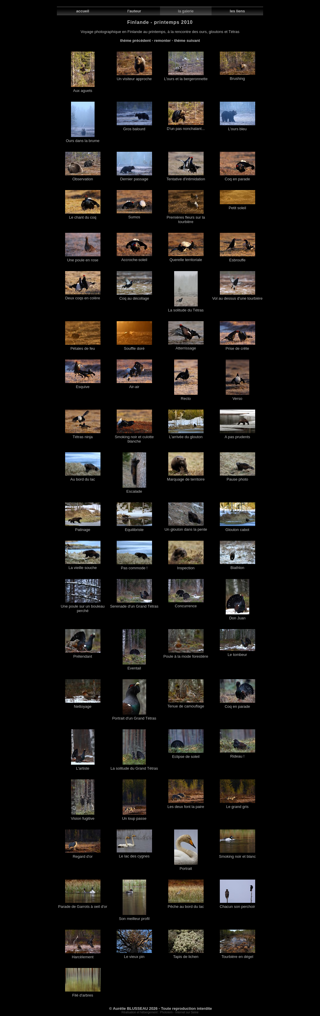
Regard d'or (82, 855)
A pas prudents (237, 435)
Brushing (237, 77)
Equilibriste (134, 528)
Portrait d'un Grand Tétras (134, 716)
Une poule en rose (82, 258)
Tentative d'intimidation (185, 177)
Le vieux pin (134, 955)
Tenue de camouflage (185, 704)
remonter (162, 40)
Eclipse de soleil (186, 755)
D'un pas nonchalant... (186, 127)
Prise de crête (237, 347)
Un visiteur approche (134, 77)
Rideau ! (237, 754)
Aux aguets (83, 89)
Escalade (134, 490)
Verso (237, 397)
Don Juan (237, 616)
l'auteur (134, 11)
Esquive (82, 385)
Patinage (82, 528)
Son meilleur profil (134, 917)
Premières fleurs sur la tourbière (185, 218)
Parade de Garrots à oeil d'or (82, 905)
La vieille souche (82, 566)
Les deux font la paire (185, 805)
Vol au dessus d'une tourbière (237, 297)
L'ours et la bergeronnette (186, 77)
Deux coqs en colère (82, 296)
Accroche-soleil (134, 258)
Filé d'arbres (82, 993)
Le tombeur (237, 653)
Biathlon (237, 566)
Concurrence (186, 604)
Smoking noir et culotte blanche (134, 437)
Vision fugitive (83, 817)
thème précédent (135, 40)
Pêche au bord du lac (186, 905)
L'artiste (83, 767)
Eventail (134, 666)
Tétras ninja (82, 435)
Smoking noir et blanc (237, 855)
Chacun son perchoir (237, 905)
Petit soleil (237, 206)
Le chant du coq (82, 216)
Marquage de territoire (186, 477)
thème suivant (187, 40)
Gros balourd (134, 127)
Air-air (134, 385)
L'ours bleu (237, 127)
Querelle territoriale (186, 258)
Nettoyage (82, 705)
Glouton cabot (237, 528)
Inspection (186, 566)
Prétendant (82, 655)
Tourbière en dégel (237, 955)
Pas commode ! (134, 566)
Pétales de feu (82, 347)
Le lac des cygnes (134, 854)
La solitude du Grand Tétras (134, 767)
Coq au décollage (134, 297)
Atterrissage (186, 346)
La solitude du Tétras (186, 308)
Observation (82, 177)
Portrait (186, 867)
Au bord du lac (82, 477)
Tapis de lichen (186, 955)
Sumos (134, 215)
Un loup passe (134, 817)
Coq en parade (237, 177)
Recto (186, 397)
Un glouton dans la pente (185, 528)
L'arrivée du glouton (186, 435)
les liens (237, 11)
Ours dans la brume (82, 139)
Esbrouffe (237, 258)
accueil (82, 11)
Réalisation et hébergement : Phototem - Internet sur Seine (159, 1012)
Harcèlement (82, 955)
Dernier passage (134, 177)
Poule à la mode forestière (186, 655)
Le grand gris (237, 805)
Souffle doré (134, 347)
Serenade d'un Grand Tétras (134, 604)
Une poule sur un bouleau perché (83, 607)
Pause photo (237, 477)
